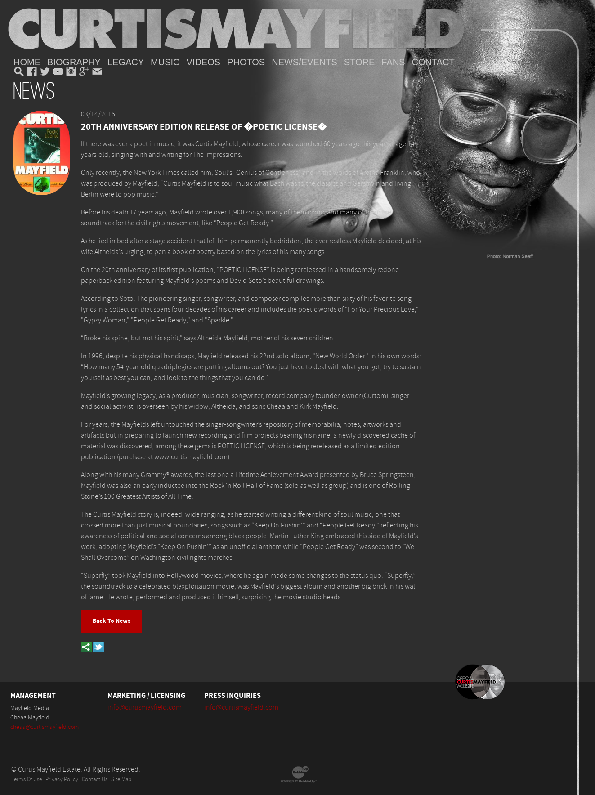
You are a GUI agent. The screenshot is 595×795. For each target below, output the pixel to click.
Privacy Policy (61, 779)
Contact (433, 62)
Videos (204, 62)
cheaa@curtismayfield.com (44, 727)
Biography (74, 62)
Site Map (121, 779)
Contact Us (94, 779)
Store (359, 62)
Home (26, 62)
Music (165, 62)
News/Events (304, 62)
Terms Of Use (26, 779)
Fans (393, 62)
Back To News (111, 621)
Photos (246, 62)
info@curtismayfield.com (144, 707)
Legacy (125, 62)
